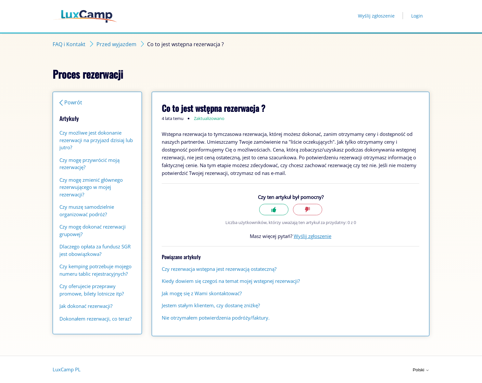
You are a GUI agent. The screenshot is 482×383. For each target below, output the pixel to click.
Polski (421, 369)
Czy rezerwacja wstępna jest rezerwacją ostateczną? (219, 269)
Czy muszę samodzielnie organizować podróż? (86, 211)
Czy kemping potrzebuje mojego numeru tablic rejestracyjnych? (95, 270)
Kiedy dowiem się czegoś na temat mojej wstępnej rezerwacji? (231, 281)
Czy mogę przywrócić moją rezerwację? (89, 164)
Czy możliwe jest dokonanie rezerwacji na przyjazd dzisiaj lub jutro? (96, 140)
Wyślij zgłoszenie (376, 16)
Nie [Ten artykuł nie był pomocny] (307, 209)
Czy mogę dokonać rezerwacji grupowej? (92, 230)
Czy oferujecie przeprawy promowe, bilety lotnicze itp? (91, 290)
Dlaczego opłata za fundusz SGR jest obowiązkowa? (95, 250)
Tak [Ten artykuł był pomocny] (273, 209)
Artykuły (69, 118)
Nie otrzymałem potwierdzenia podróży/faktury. (216, 317)
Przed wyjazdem (116, 44)
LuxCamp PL (67, 369)
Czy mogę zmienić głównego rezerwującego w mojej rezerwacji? (91, 187)
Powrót (73, 102)
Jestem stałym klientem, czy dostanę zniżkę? (211, 305)
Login (417, 16)
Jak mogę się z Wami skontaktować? (202, 293)
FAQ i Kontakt (69, 44)
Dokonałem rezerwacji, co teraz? (95, 318)
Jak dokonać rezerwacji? (85, 306)
